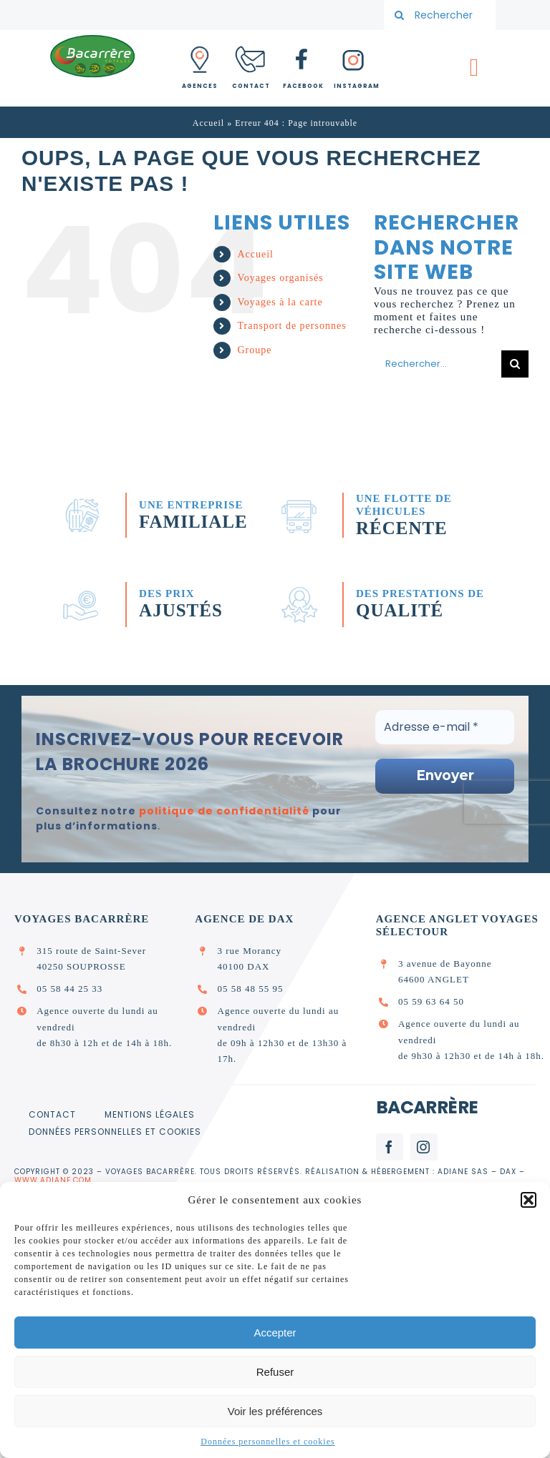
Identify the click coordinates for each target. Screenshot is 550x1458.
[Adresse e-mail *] (444, 727)
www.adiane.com (53, 1180)
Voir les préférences (275, 1411)
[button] (528, 1200)
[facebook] (389, 1147)
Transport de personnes (291, 325)
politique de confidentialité (224, 811)
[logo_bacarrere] (92, 38)
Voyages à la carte (279, 302)
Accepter (275, 1332)
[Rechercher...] (437, 364)
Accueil (208, 123)
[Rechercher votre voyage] (440, 15)
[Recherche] (399, 15)
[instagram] (424, 1147)
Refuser (275, 1372)
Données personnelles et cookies (267, 1442)
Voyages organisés (280, 277)
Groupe (254, 350)
